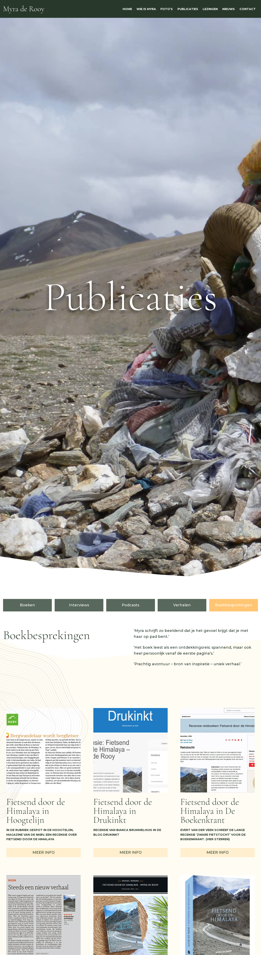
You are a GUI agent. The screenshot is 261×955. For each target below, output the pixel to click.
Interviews (79, 605)
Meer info (44, 852)
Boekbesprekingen (233, 605)
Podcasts (130, 605)
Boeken (27, 605)
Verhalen (182, 605)
